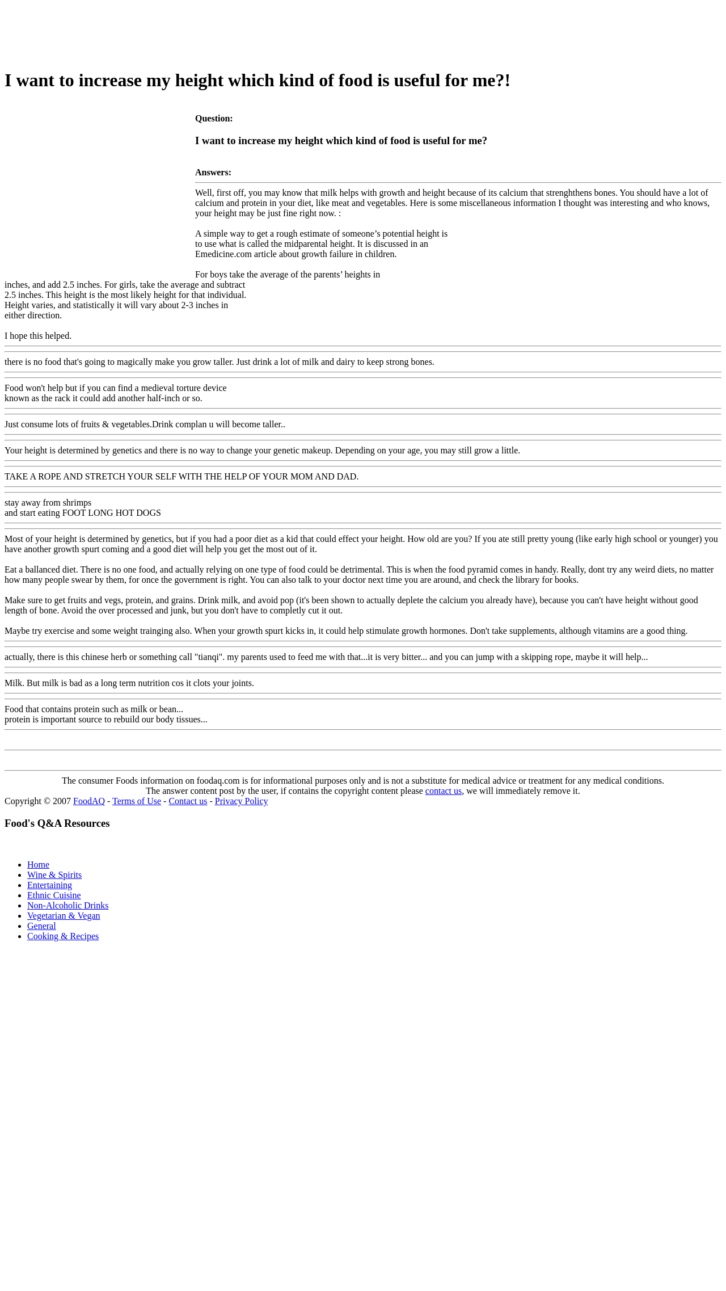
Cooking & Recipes (63, 936)
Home (38, 864)
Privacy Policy (241, 801)
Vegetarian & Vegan (63, 915)
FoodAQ (89, 801)
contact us (443, 791)
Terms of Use (136, 801)
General (41, 926)
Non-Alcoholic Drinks (68, 905)
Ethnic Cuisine (54, 895)
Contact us (187, 801)
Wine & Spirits (54, 875)
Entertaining (49, 885)
